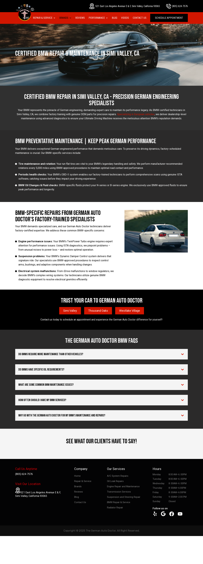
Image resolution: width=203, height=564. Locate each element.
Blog (114, 18)
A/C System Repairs (117, 475)
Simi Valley (70, 310)
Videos (125, 18)
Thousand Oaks (98, 310)
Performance (97, 18)
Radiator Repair (115, 507)
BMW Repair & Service (118, 502)
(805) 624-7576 (177, 6)
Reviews (80, 18)
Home (26, 18)
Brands (63, 18)
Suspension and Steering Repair (123, 497)
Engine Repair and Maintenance (123, 486)
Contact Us (139, 18)
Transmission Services (119, 491)
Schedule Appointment (169, 17)
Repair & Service (42, 18)
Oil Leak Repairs (115, 481)
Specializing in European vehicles (136, 114)
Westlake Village (129, 310)
